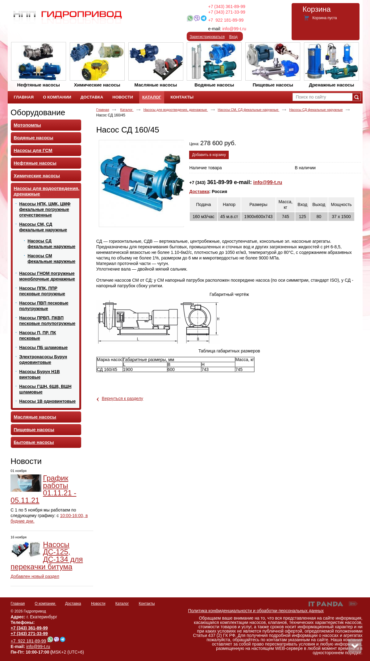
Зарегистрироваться (207, 37)
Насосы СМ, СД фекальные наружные (249, 110)
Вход (233, 37)
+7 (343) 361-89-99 (226, 6)
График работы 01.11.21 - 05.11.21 (43, 489)
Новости (26, 461)
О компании (45, 603)
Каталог (151, 97)
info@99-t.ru (234, 28)
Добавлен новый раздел (34, 576)
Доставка (199, 191)
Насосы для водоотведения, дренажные (175, 110)
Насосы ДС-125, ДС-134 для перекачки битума (46, 555)
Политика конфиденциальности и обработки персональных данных (256, 610)
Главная (102, 110)
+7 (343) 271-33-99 (226, 12)
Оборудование (37, 112)
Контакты (147, 603)
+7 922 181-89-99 (225, 20)
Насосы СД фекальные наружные (316, 110)
